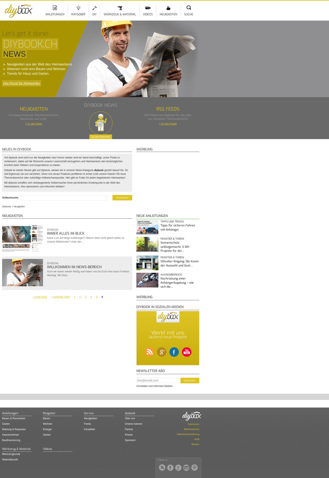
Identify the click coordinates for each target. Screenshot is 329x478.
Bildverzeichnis (191, 429)
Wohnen (47, 423)
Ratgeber (78, 14)
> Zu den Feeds (168, 123)
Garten (6, 423)
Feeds (87, 423)
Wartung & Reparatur (14, 429)
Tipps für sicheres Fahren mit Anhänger (178, 227)
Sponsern (130, 440)
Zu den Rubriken (100, 136)
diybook (53, 229)
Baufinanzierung (11, 440)
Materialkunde (10, 459)
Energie (47, 429)
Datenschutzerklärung (188, 434)
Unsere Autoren (133, 423)
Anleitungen (54, 14)
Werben (195, 444)
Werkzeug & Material (120, 14)
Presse (129, 434)
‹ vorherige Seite (60, 296)
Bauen (46, 418)
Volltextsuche (10, 197)
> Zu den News (33, 123)
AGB (197, 439)
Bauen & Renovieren (13, 418)
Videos (148, 14)
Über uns (130, 418)
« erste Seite (40, 296)
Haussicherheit (10, 434)
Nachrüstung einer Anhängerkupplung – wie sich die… (177, 283)
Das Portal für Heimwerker (21, 83)
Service (89, 413)
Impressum (193, 424)
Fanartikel (89, 429)
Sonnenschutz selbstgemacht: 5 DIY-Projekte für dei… (175, 247)
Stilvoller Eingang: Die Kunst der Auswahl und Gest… (179, 263)
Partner (129, 429)
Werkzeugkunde (11, 454)
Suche (188, 14)
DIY (94, 14)
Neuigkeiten (168, 14)
